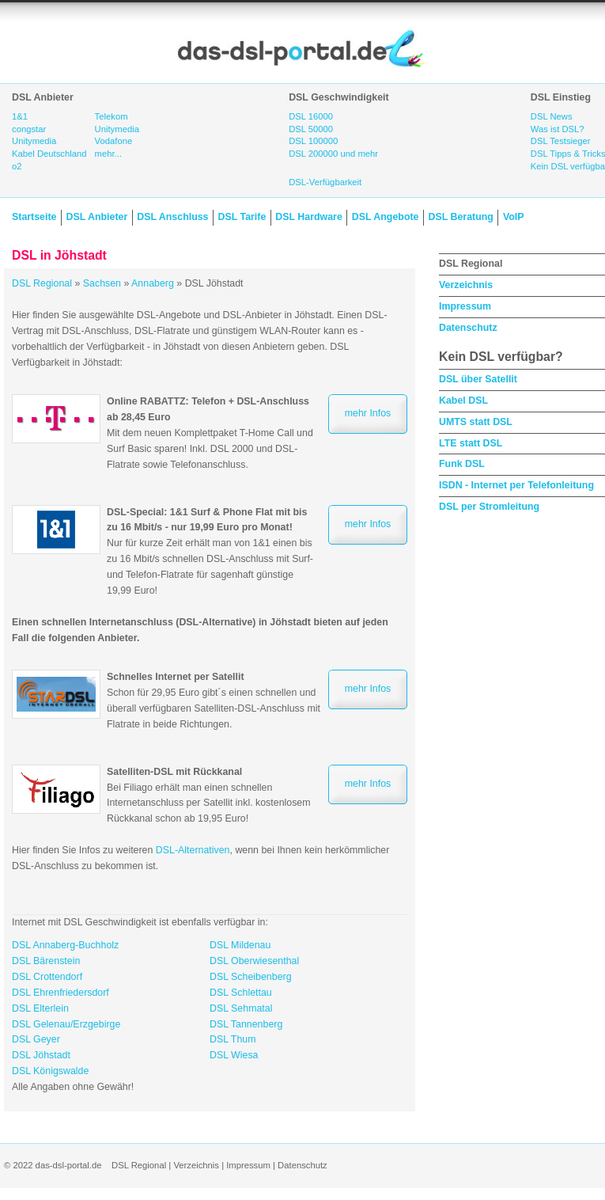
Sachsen (102, 283)
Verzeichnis (466, 285)
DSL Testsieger (561, 141)
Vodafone (114, 141)
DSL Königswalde (50, 1071)
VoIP (513, 216)
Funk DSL (462, 463)
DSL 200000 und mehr (333, 153)
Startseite (34, 216)
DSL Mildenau (240, 945)
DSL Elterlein (40, 1008)
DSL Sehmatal (241, 1008)
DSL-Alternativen (193, 850)
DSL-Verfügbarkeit (325, 182)
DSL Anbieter (96, 216)
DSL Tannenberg (246, 1024)
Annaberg (152, 283)
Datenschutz (468, 327)
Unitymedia (34, 141)
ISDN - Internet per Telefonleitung (516, 485)
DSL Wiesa (234, 1055)
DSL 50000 (311, 129)
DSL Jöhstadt (41, 1055)
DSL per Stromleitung (489, 506)
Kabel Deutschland (49, 153)
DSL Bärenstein (46, 960)
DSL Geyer (36, 1039)
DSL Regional (42, 283)
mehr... (108, 153)
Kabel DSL (463, 400)
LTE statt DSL (470, 443)
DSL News (552, 116)
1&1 (20, 116)
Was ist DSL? (557, 129)
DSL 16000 (311, 116)
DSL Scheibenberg (251, 976)
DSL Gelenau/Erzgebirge (66, 1024)
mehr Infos (368, 413)
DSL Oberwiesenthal (254, 960)
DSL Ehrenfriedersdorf (60, 992)
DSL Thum (233, 1039)
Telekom (111, 116)
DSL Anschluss (172, 216)
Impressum (465, 306)
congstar (29, 129)
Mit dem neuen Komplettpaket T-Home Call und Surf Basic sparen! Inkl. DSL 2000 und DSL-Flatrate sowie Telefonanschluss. (210, 432)
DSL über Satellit (478, 379)
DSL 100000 (313, 141)
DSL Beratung (460, 216)
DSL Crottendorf (47, 976)
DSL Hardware (308, 216)
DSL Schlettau (241, 992)
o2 (17, 166)
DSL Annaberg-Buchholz (65, 945)
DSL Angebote (385, 216)
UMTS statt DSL (475, 421)
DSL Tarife (242, 216)
